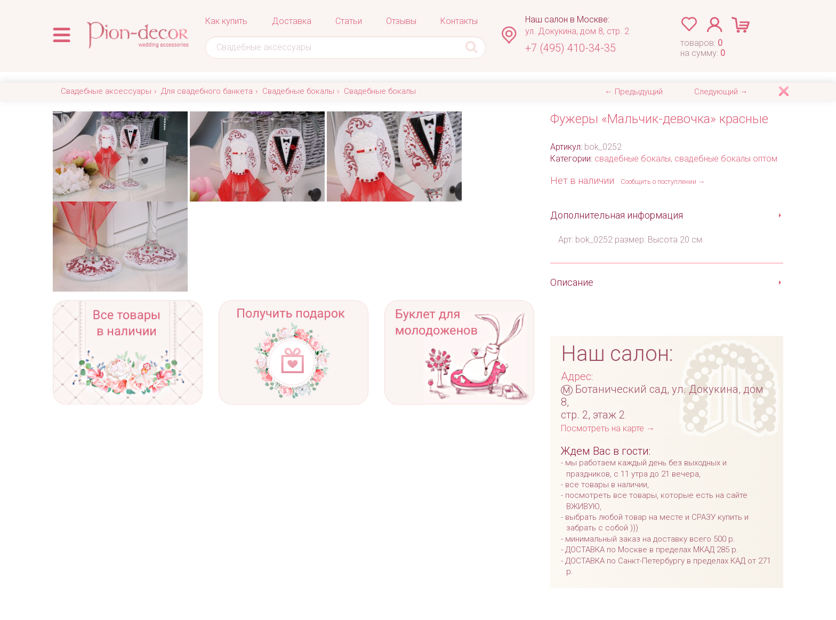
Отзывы (401, 21)
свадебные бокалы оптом (725, 159)
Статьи (348, 21)
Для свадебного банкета (207, 91)
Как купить (226, 21)
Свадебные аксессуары (106, 91)
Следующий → (721, 91)
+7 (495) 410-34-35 (570, 48)
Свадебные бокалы (298, 91)
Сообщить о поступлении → (663, 182)
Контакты (459, 21)
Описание (571, 282)
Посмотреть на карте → (608, 428)
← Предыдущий (634, 91)
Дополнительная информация (616, 215)
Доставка (291, 21)
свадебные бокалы (632, 159)
